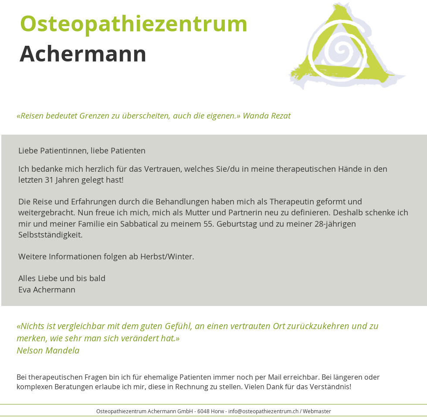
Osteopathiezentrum (134, 23)
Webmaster (317, 411)
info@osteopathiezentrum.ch (263, 411)
